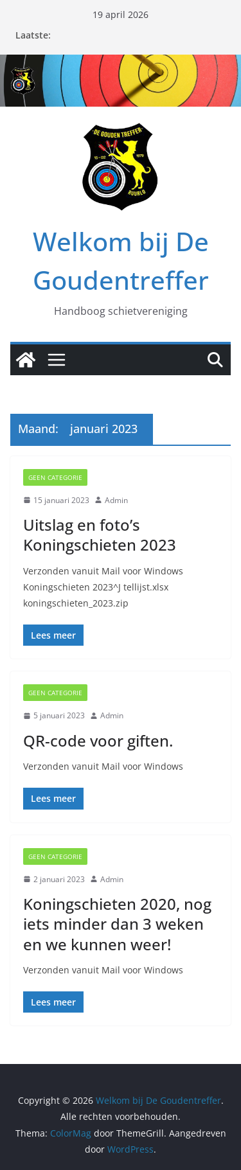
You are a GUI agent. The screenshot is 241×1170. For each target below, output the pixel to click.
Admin (116, 500)
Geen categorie (55, 477)
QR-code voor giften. (98, 740)
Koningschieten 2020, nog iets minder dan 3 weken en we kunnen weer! (117, 923)
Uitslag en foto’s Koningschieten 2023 (99, 534)
